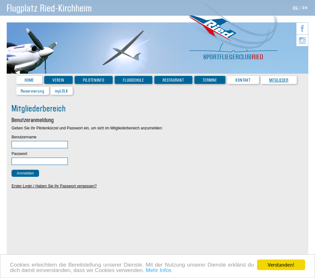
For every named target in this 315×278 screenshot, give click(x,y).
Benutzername (24, 137)
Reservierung (32, 91)
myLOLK (61, 91)
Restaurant (173, 80)
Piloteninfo (93, 80)
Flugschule (133, 80)
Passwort (19, 153)
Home (29, 80)
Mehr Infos (158, 271)
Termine (210, 80)
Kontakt (243, 80)
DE (295, 8)
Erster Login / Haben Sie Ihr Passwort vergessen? (54, 186)
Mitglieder (278, 80)
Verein (58, 80)
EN (305, 8)
